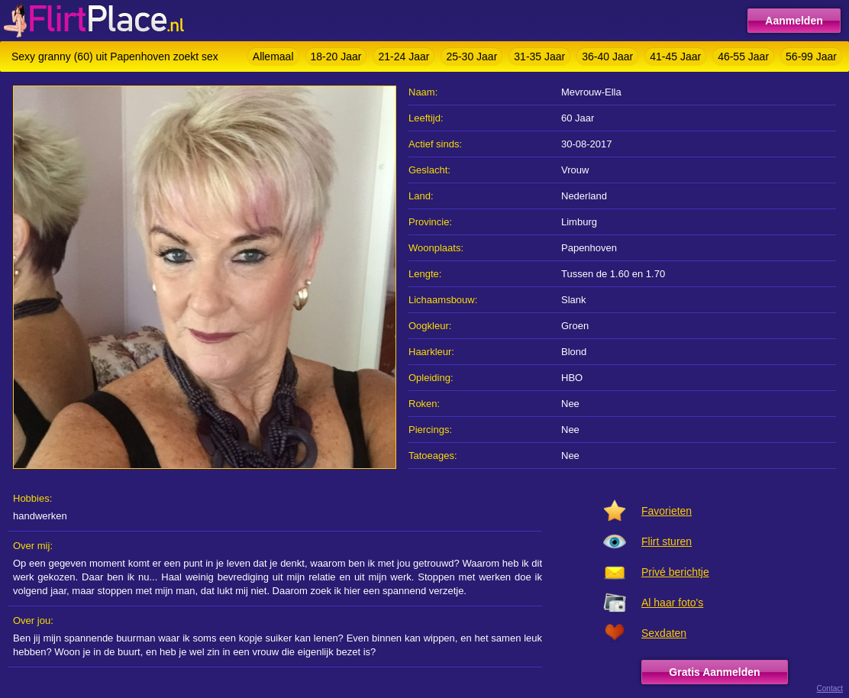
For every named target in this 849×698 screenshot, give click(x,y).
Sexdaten (663, 633)
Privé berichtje (675, 572)
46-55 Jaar (743, 56)
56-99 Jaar (811, 56)
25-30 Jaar (471, 56)
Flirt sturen (666, 541)
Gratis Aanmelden (714, 672)
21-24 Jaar (403, 56)
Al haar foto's (672, 602)
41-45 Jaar (675, 56)
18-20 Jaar (336, 56)
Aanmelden (793, 21)
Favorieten (666, 511)
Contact (830, 688)
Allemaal (273, 56)
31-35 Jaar (539, 56)
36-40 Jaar (607, 56)
